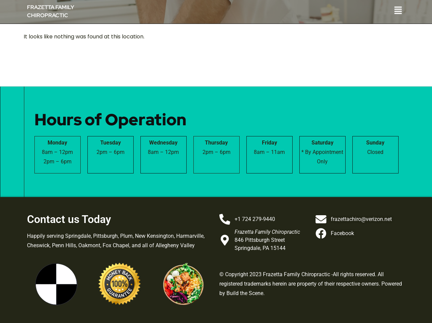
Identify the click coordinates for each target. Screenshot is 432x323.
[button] (344, 10)
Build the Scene (244, 293)
